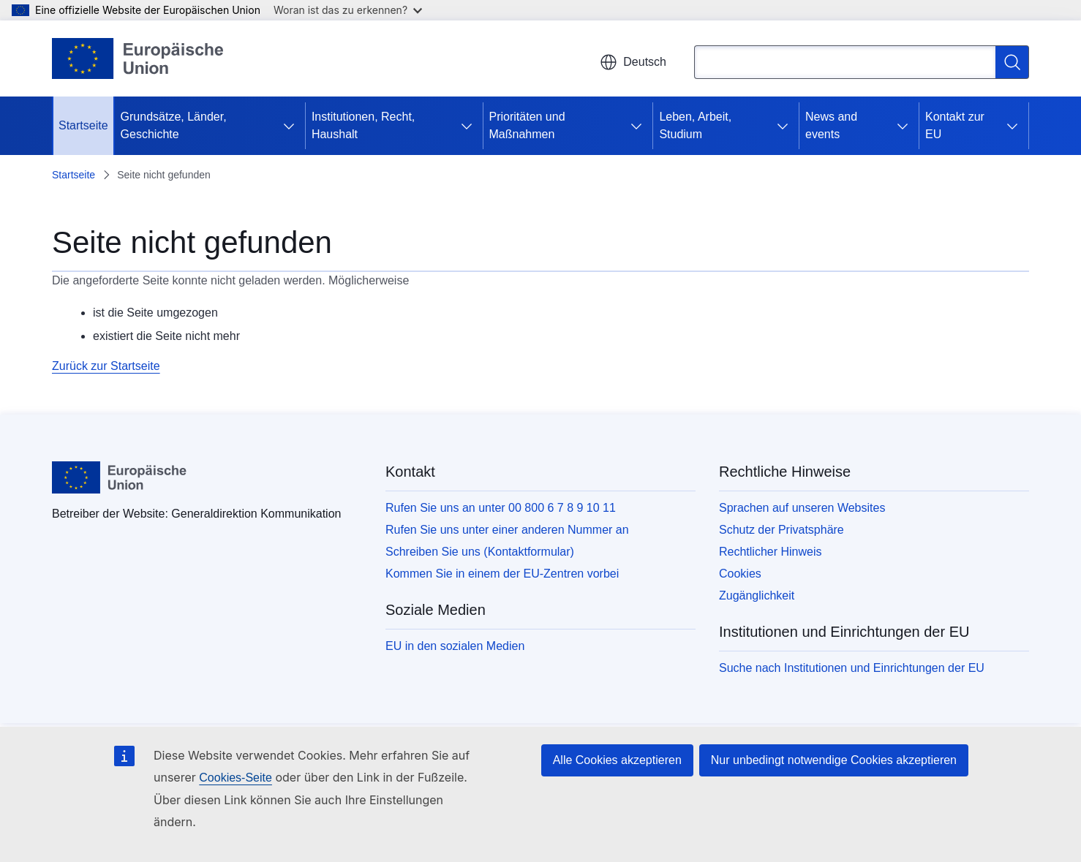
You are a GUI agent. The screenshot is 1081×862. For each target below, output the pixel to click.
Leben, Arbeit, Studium (695, 125)
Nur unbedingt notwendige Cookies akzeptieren (834, 760)
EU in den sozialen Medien (454, 646)
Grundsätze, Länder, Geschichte (174, 125)
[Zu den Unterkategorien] (289, 126)
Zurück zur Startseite (106, 366)
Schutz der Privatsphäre (781, 529)
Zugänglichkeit (756, 595)
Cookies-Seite (235, 777)
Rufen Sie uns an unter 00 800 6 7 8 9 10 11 (500, 508)
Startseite (83, 125)
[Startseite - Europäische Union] (138, 58)
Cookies (740, 573)
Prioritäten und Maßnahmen (527, 125)
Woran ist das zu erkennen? (348, 10)
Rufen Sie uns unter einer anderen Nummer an (507, 529)
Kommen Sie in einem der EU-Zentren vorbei (502, 573)
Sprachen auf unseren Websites (802, 508)
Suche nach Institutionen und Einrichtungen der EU (851, 668)
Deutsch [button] (633, 62)
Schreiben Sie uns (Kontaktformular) (479, 551)
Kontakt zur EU (954, 125)
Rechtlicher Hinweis (770, 551)
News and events (831, 125)
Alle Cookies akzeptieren (617, 760)
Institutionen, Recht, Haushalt (363, 125)
